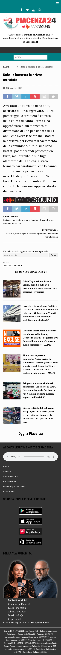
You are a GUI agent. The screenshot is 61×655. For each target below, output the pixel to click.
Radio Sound (9, 491)
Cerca (53, 255)
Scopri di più (14, 619)
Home (6, 466)
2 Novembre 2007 (14, 88)
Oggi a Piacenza (30, 433)
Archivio (7, 471)
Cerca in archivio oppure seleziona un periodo (25, 251)
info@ (19, 615)
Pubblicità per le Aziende (14, 486)
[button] (56, 3)
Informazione (9, 481)
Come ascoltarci (10, 476)
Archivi (6, 261)
